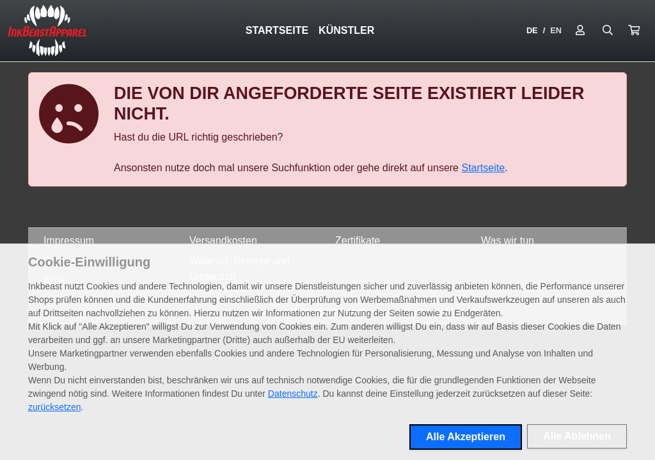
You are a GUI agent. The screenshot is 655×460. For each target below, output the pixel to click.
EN (556, 30)
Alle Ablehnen (577, 436)
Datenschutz (293, 393)
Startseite (277, 30)
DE (532, 30)
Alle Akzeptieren (465, 436)
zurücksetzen (54, 407)
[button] (633, 30)
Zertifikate (357, 240)
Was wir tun (507, 240)
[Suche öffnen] (607, 30)
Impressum (68, 240)
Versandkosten (223, 240)
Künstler (346, 30)
